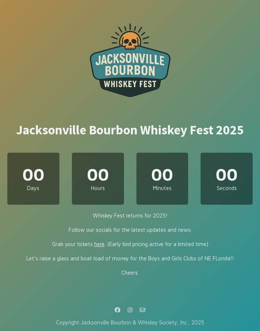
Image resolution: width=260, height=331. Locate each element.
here (99, 244)
